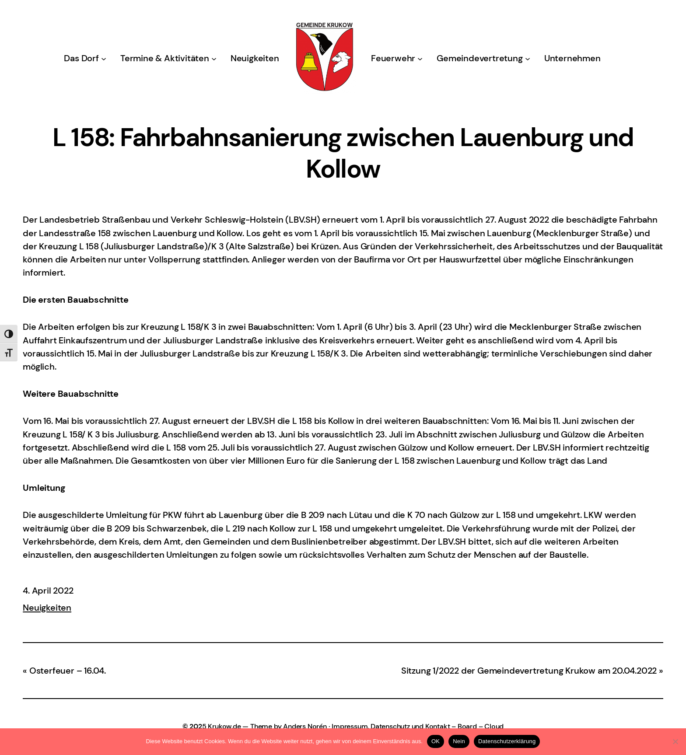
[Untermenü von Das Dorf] (103, 58)
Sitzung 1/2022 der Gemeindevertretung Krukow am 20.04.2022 (529, 670)
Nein (459, 741)
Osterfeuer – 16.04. (67, 670)
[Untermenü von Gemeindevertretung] (527, 58)
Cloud (494, 726)
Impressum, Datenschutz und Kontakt (391, 726)
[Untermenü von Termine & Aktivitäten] (214, 58)
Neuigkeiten (47, 607)
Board (467, 726)
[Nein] (675, 741)
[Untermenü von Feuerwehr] (420, 58)
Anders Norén (305, 726)
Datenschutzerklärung (507, 741)
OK (435, 741)
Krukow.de (224, 726)
